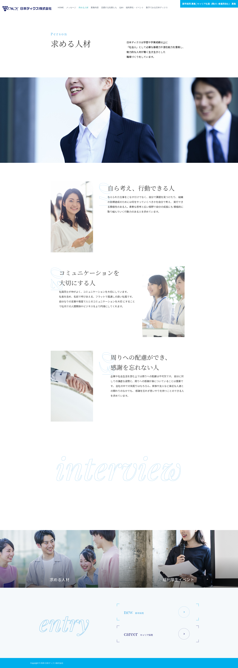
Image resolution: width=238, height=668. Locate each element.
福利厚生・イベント (135, 7)
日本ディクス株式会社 (54, 663)
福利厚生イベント (178, 579)
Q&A (121, 7)
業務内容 (95, 7)
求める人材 (83, 7)
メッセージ (71, 7)
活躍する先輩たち (109, 7)
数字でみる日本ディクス (157, 7)
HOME (61, 7)
